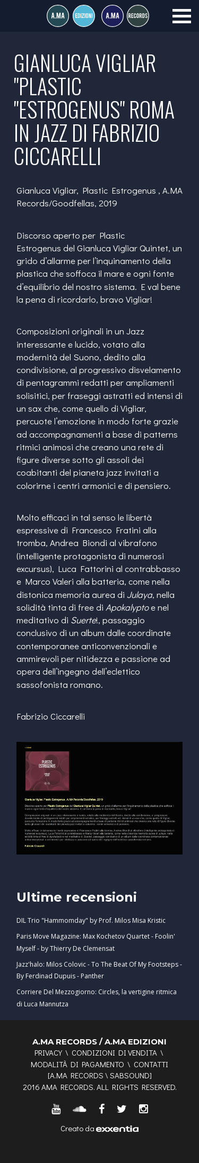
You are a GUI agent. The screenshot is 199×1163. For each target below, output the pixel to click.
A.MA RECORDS (76, 1075)
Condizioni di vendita (114, 1052)
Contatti (151, 1064)
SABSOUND (130, 1075)
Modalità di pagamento (77, 1064)
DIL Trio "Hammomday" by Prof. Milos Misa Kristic (91, 920)
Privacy (48, 1052)
